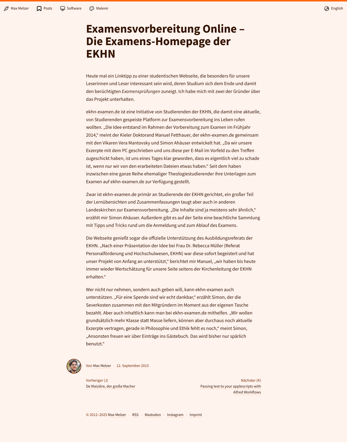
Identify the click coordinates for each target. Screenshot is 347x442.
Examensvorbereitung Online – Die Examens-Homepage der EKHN (165, 41)
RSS (135, 414)
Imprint (196, 414)
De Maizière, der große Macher (110, 386)
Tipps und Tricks (110, 225)
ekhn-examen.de (103, 112)
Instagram (175, 414)
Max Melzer (102, 365)
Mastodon (153, 414)
